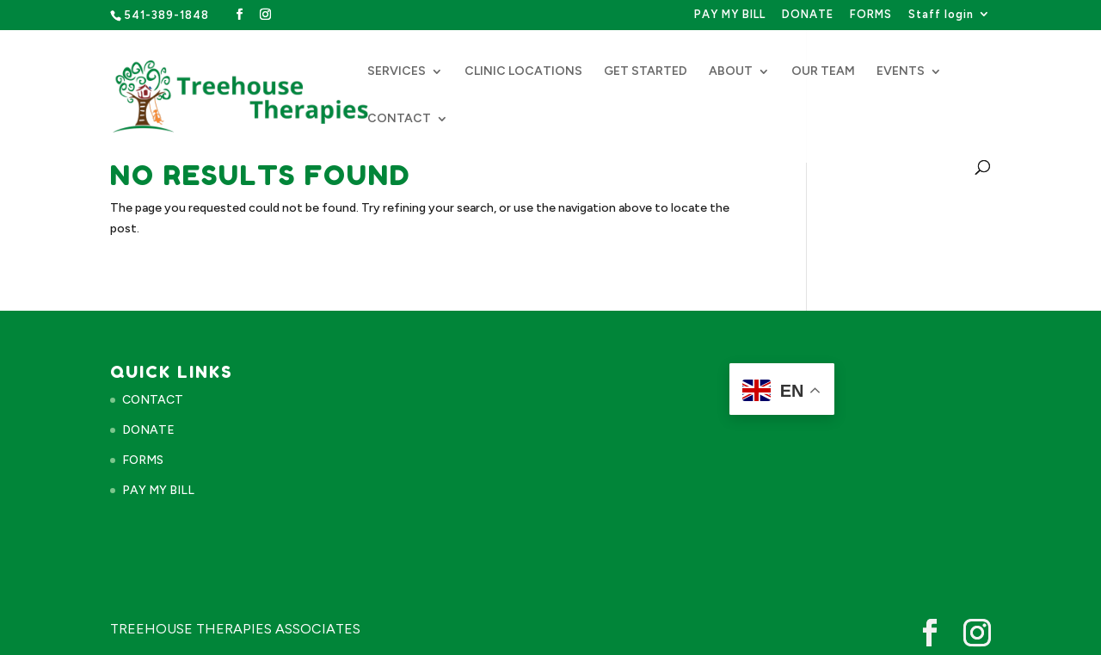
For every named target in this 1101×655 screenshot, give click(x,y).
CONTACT (399, 119)
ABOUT (731, 71)
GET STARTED (645, 71)
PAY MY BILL (730, 15)
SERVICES (396, 71)
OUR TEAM (823, 71)
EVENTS (900, 71)
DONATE (807, 15)
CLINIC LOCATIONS (523, 71)
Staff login (941, 15)
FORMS (871, 15)
